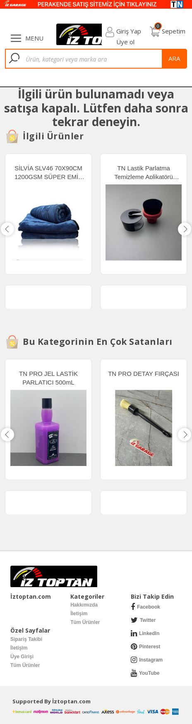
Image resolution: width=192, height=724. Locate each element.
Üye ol (125, 42)
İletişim (78, 613)
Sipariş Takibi (26, 639)
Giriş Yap (128, 31)
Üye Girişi (22, 656)
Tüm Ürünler (85, 622)
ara (174, 58)
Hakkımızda (84, 605)
